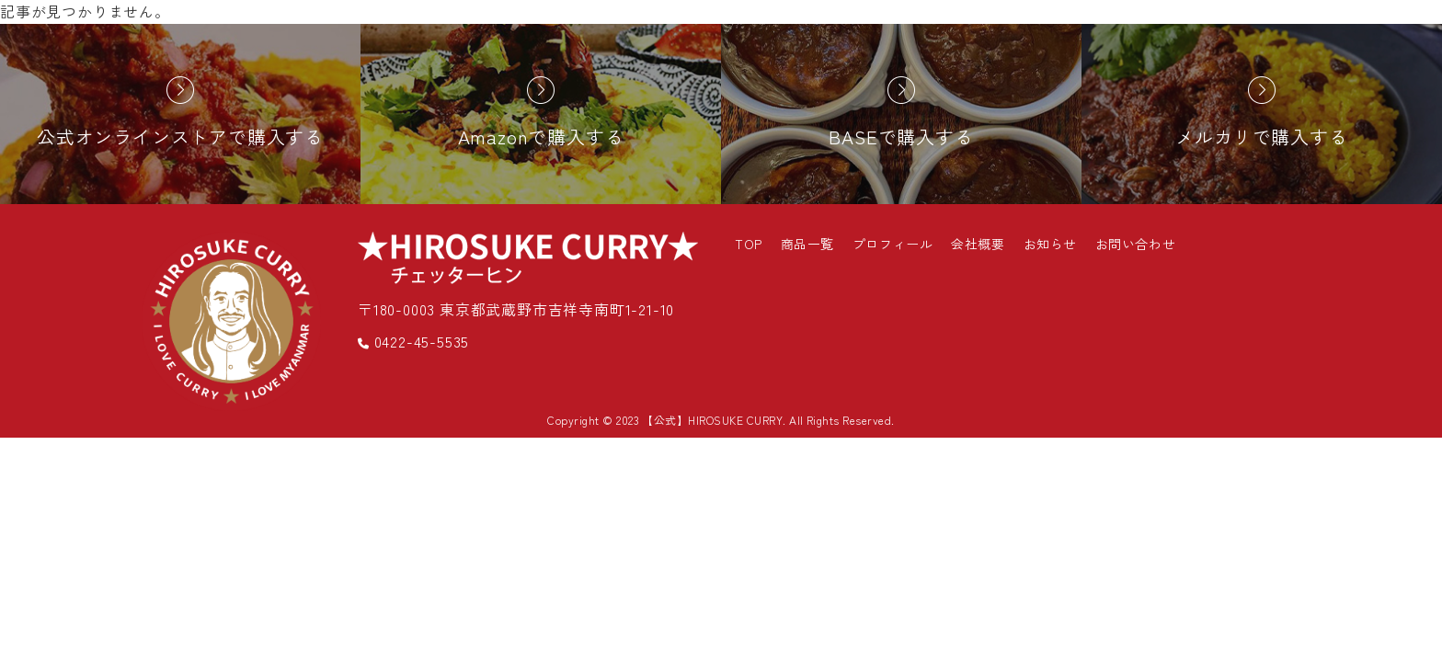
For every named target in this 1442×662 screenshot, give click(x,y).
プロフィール (893, 243)
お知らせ (1050, 243)
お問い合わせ (1135, 243)
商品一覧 (807, 243)
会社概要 (977, 243)
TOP (748, 243)
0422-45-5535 (413, 341)
